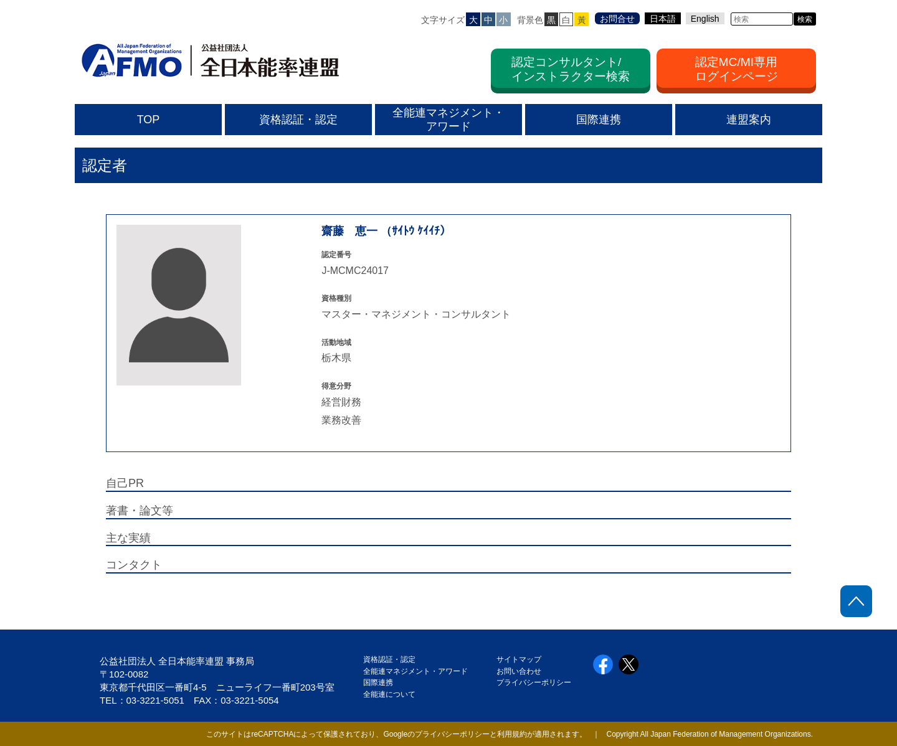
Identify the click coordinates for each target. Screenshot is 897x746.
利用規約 (512, 734)
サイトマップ (518, 659)
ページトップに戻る (856, 601)
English (705, 19)
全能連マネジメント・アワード (415, 671)
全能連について (389, 694)
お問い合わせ (518, 671)
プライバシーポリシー (533, 682)
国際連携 (382, 682)
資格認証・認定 (389, 659)
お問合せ (617, 19)
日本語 (663, 19)
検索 (804, 19)
